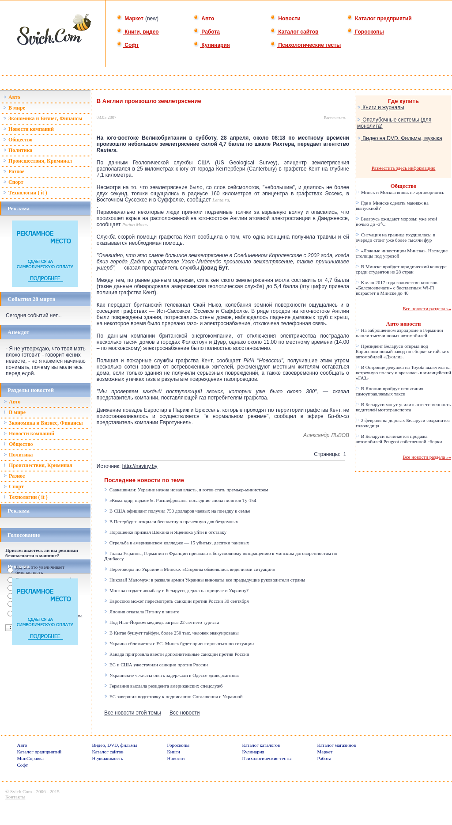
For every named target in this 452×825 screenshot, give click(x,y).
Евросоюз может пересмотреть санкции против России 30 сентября (176, 601)
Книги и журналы (380, 107)
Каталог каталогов (261, 745)
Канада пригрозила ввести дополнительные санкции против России (176, 654)
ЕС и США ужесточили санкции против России (156, 664)
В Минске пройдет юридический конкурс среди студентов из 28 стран (401, 269)
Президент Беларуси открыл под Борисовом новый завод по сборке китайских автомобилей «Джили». (402, 351)
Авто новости (403, 323)
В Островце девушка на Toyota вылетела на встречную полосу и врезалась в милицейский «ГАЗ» (403, 372)
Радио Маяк (134, 224)
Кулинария (211, 45)
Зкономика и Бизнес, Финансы (43, 118)
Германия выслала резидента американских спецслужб (163, 685)
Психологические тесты (305, 45)
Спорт (13, 182)
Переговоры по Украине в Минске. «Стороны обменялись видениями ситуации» (189, 569)
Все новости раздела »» (427, 308)
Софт (128, 45)
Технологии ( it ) (25, 193)
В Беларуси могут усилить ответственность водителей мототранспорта (403, 407)
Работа (206, 32)
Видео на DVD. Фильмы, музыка (399, 138)
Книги (174, 751)
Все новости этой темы (132, 713)
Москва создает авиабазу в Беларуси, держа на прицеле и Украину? (176, 590)
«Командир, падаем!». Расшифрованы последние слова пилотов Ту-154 (180, 500)
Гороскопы (365, 32)
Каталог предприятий (379, 18)
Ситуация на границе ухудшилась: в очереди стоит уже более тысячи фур (395, 237)
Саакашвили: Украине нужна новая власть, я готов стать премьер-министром (186, 489)
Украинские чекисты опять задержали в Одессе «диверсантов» (171, 675)
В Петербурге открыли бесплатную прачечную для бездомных (171, 521)
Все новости (185, 713)
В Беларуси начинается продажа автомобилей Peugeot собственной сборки (399, 438)
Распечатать (335, 117)
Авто (203, 18)
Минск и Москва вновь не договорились (400, 192)
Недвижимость (107, 758)
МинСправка (30, 758)
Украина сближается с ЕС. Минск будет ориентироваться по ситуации (179, 643)
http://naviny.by (140, 466)
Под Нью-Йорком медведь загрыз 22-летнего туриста (161, 622)
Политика (17, 150)
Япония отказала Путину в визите (141, 611)
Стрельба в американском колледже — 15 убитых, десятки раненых (176, 542)
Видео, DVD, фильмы (114, 745)
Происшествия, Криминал (37, 161)
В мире (14, 108)
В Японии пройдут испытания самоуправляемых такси (389, 391)
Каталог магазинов (336, 745)
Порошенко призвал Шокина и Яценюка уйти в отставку (165, 532)
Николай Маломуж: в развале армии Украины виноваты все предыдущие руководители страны (204, 579)
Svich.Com (21, 791)
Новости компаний (28, 129)
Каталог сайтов (294, 32)
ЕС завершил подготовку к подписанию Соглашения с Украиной (173, 696)
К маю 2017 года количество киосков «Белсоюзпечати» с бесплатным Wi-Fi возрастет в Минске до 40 (396, 288)
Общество (18, 140)
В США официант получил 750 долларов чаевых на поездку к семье (177, 510)
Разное (13, 171)
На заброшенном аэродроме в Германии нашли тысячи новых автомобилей (399, 332)
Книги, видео (138, 32)
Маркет (130, 18)
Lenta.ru (220, 199)
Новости (285, 18)
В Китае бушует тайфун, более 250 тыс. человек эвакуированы (171, 632)
